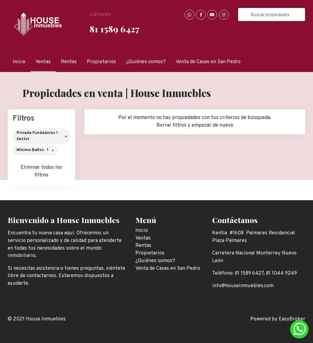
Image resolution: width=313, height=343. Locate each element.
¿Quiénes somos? (146, 62)
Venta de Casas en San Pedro (208, 62)
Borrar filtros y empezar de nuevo (194, 125)
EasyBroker (292, 319)
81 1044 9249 (281, 273)
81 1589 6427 (114, 28)
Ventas (43, 62)
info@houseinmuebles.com (243, 286)
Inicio (19, 62)
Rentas (69, 62)
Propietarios (101, 62)
